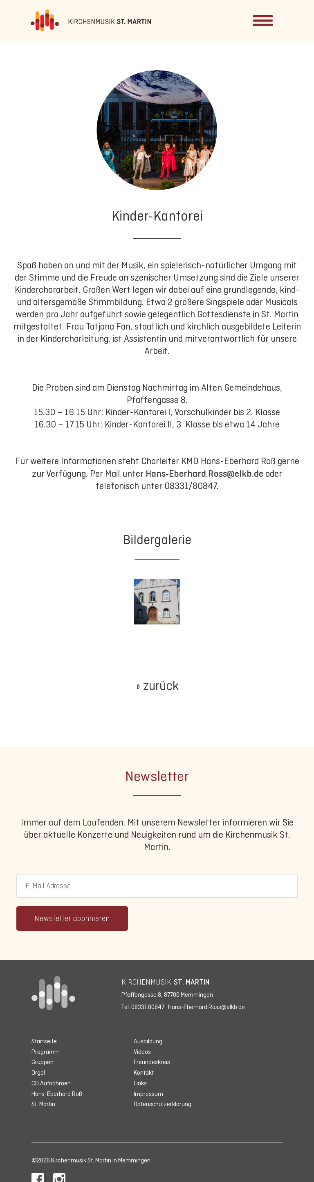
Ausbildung (148, 1041)
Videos (142, 1051)
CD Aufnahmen (51, 1083)
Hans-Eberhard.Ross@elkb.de (204, 473)
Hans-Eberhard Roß (56, 1093)
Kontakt (144, 1072)
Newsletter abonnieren (72, 918)
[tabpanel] (157, 601)
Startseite (44, 1041)
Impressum (148, 1093)
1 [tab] (167, 621)
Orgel (38, 1072)
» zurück (157, 686)
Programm (45, 1051)
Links (140, 1083)
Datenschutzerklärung (162, 1103)
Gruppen (42, 1061)
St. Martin (43, 1103)
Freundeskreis (152, 1061)
